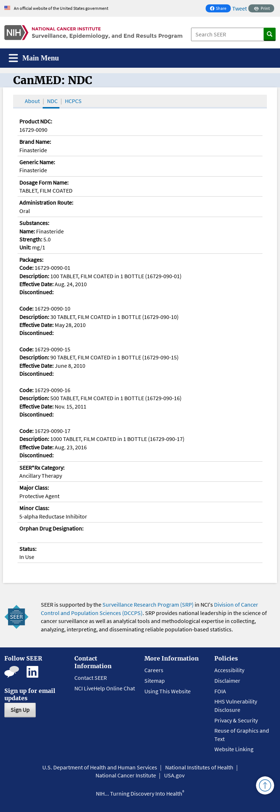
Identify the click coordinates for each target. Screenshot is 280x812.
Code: (26, 267)
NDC (52, 101)
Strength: (30, 239)
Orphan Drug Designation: (51, 528)
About (32, 101)
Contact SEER (90, 677)
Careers (153, 670)
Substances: (34, 222)
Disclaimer (227, 680)
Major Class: (34, 487)
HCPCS (73, 101)
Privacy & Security (236, 720)
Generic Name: (37, 162)
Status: (27, 548)
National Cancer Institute (126, 775)
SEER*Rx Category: (42, 467)
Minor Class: (34, 508)
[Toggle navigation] (33, 58)
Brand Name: (35, 141)
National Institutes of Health (199, 767)
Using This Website (167, 691)
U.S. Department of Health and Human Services (99, 767)
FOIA (220, 691)
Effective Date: (36, 284)
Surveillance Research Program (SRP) (148, 604)
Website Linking (233, 749)
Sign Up (20, 709)
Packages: (31, 259)
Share (220, 8)
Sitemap (154, 680)
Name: (27, 231)
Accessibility (229, 670)
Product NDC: (35, 121)
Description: (34, 276)
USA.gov (174, 775)
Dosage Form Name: (44, 182)
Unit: (25, 247)
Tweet (239, 8)
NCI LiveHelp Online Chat (104, 688)
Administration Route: (46, 202)
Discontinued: (36, 292)
